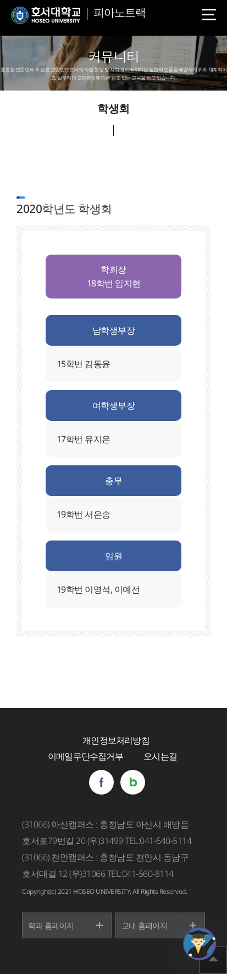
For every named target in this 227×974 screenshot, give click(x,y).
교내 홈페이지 (144, 925)
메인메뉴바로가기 (0, 0)
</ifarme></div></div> (199, 943)
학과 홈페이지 (51, 925)
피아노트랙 (119, 12)
